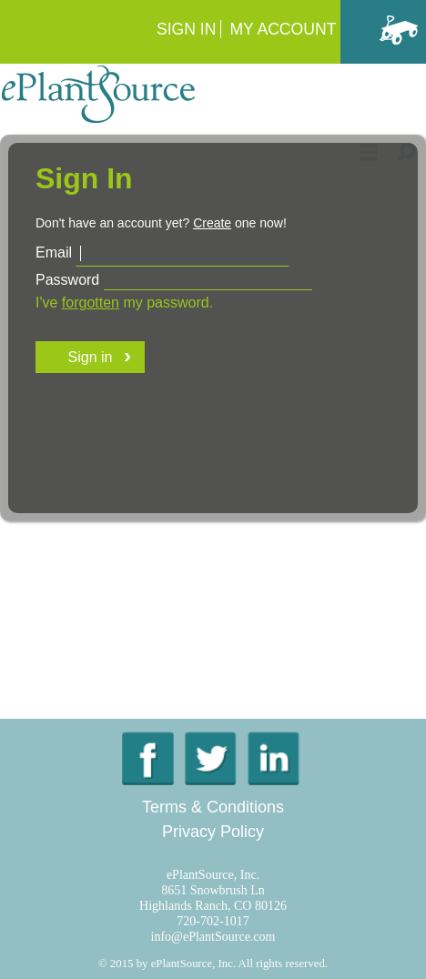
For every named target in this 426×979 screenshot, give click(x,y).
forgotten (90, 302)
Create (212, 223)
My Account (282, 29)
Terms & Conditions (213, 807)
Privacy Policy (213, 832)
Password (67, 280)
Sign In (187, 29)
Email (54, 252)
